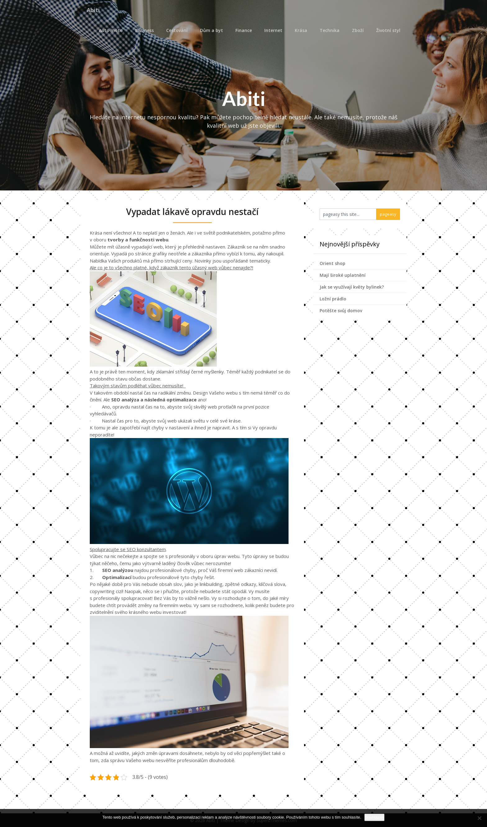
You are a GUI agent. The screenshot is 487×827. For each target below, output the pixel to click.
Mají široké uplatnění (343, 275)
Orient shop (332, 263)
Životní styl (388, 30)
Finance (243, 30)
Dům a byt (211, 30)
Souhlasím (374, 817)
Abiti (94, 10)
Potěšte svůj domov (341, 310)
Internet (273, 30)
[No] (479, 818)
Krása (301, 30)
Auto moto (111, 30)
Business (144, 30)
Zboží (358, 30)
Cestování (177, 30)
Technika (329, 30)
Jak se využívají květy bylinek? (352, 287)
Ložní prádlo (333, 299)
